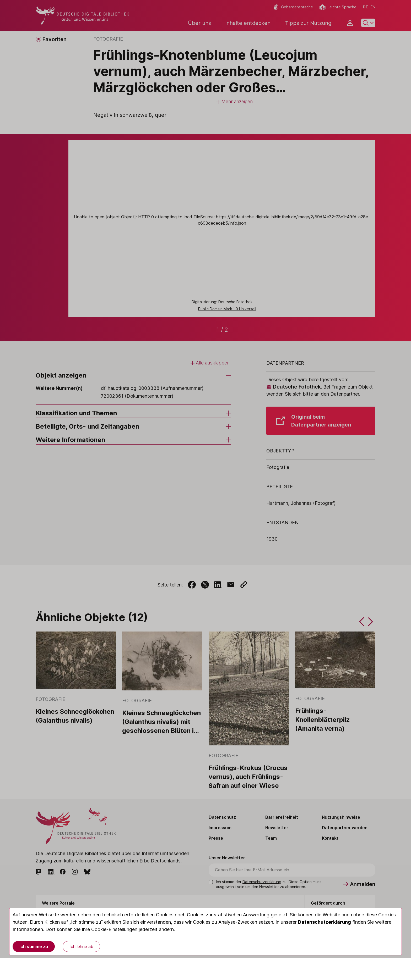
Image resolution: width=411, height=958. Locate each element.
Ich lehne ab (81, 946)
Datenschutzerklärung (324, 922)
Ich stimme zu (33, 946)
